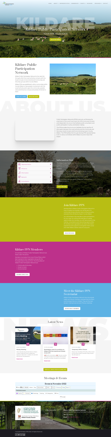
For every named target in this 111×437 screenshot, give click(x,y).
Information (23, 173)
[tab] (34, 164)
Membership (74, 3)
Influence (22, 168)
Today (63, 387)
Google (62, 397)
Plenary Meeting (21, 349)
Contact (105, 3)
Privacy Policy (49, 420)
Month (26, 387)
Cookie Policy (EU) (50, 423)
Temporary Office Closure (79, 349)
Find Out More (21, 96)
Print (56, 393)
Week (31, 387)
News (51, 347)
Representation (64, 3)
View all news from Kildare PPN (55, 369)
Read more (19, 359)
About (55, 3)
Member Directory (22, 274)
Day (35, 387)
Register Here (55, 39)
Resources (98, 3)
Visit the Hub (62, 186)
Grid (18, 388)
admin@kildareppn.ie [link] (73, 417)
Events (82, 3)
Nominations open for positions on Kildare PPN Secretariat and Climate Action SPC (54, 351)
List (21, 388)
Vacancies (89, 3)
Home (49, 3)
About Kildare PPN (50, 410)
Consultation (23, 181)
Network (22, 177)
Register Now (33, 96)
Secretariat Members (72, 308)
